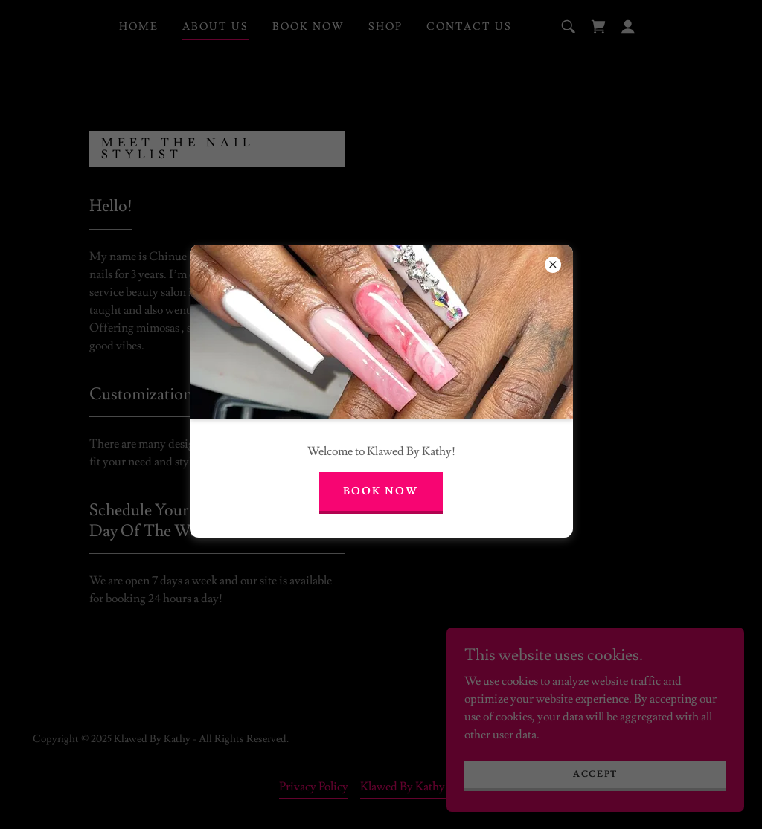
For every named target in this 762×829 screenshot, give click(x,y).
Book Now (380, 491)
